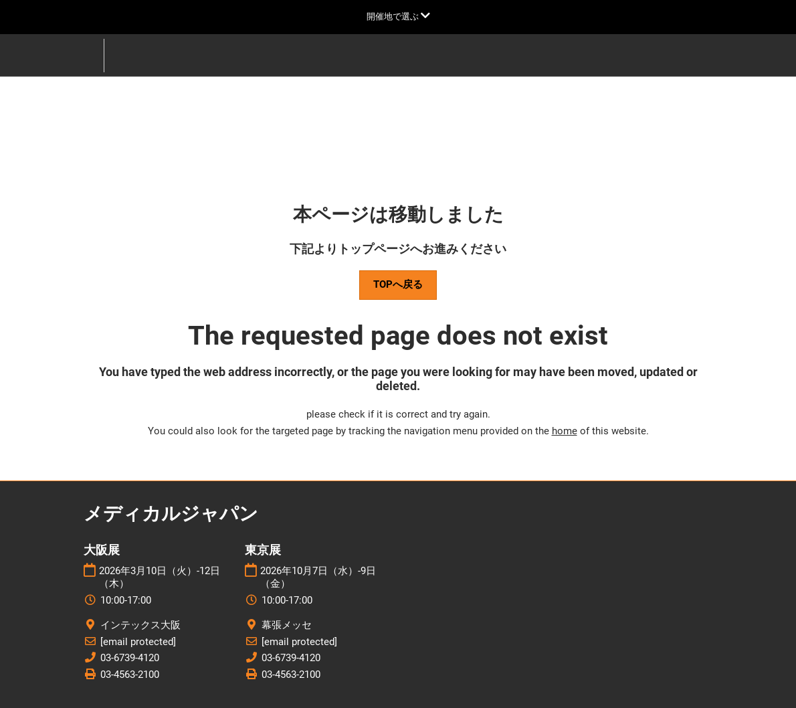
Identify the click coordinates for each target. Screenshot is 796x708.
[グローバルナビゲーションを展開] (398, 16)
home (564, 431)
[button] (398, 285)
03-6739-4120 (129, 658)
